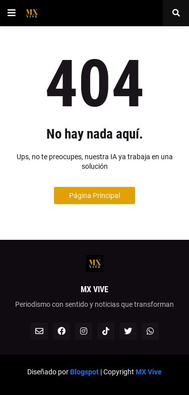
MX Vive (149, 372)
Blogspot (84, 372)
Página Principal (94, 195)
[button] (11, 13)
